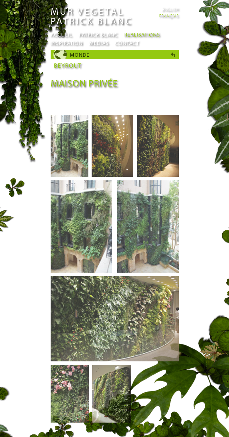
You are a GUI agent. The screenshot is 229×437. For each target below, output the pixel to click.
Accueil (61, 34)
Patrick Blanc (98, 34)
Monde (79, 54)
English (170, 9)
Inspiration (67, 42)
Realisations (142, 34)
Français (169, 15)
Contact (127, 42)
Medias (99, 42)
